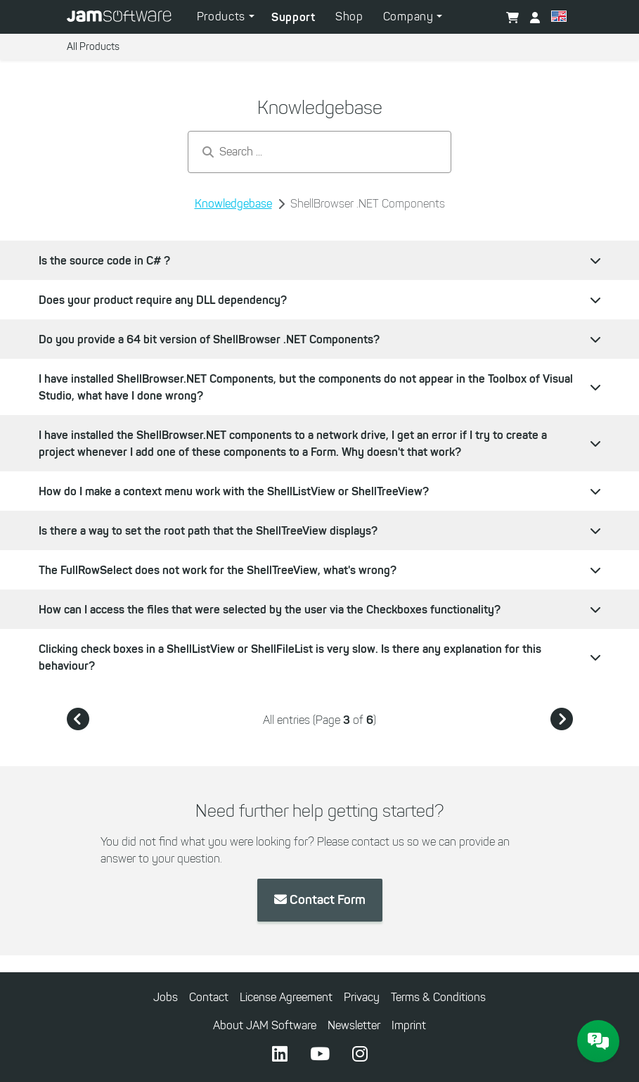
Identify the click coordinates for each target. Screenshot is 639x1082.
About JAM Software (264, 1025)
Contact (208, 997)
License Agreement (286, 997)
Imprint (409, 1025)
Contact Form (320, 900)
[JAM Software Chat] (598, 1041)
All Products (93, 47)
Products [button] (223, 16)
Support (293, 17)
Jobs (165, 997)
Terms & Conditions (438, 997)
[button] (559, 18)
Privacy (362, 997)
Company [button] (410, 16)
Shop (349, 16)
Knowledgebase (233, 203)
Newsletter (354, 1025)
